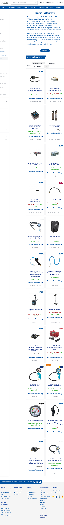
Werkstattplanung (43, 7)
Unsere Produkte (31, 492)
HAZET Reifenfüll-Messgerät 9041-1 (35, 384)
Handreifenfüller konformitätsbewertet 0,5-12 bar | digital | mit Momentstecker (35, 273)
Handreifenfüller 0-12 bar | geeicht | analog (35, 237)
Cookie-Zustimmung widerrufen (43, 515)
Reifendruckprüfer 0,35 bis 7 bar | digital (54, 125)
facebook (42, 500)
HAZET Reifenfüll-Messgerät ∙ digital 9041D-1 (55, 384)
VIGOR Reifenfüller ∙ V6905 (35, 420)
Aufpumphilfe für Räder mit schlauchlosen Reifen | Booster (54, 347)
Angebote (26, 7)
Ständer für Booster (54, 309)
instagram (42, 502)
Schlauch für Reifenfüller (55, 200)
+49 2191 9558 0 (56, 491)
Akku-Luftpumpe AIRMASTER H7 (55, 237)
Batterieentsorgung (45, 497)
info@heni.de (56, 493)
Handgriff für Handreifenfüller (35, 200)
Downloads (58, 7)
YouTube (42, 504)
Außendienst (17, 493)
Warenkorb (50, 3)
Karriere (16, 494)
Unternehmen (18, 491)
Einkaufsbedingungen (46, 493)
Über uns (33, 7)
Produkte (4, 7)
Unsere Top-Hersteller (30, 495)
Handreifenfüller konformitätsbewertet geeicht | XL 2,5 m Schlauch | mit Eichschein (35, 461)
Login (42, 3)
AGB (41, 494)
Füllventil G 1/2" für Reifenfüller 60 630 (54, 164)
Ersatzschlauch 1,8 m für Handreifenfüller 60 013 (55, 459)
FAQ (41, 491)
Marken (19, 7)
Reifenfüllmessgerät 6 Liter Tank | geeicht (35, 310)
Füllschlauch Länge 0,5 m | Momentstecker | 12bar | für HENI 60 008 (54, 272)
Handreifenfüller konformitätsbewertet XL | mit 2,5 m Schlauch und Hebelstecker (35, 348)
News (51, 7)
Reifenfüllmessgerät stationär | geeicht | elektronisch (35, 126)
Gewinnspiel (43, 506)
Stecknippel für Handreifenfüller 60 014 (55, 89)
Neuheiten (12, 7)
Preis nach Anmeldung (35, 98)
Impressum (43, 508)
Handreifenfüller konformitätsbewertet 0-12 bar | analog (35, 90)
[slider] (22, 136)
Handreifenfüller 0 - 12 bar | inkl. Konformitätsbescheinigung (55, 422)
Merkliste (59, 3)
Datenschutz (43, 498)
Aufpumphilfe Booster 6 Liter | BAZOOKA (35, 164)
